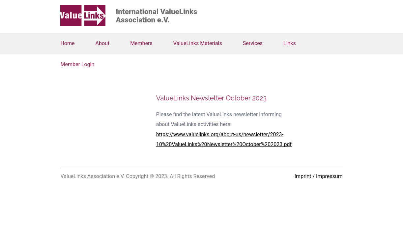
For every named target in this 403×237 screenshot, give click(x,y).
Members (141, 43)
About (103, 43)
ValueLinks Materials (197, 43)
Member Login (77, 64)
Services (253, 43)
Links (289, 43)
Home (67, 43)
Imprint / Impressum (319, 176)
